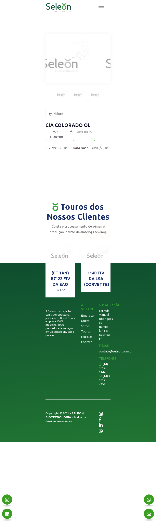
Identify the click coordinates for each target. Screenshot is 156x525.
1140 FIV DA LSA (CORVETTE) (96, 279)
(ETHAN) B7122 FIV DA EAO (60, 279)
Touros (86, 331)
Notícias (86, 336)
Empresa (87, 315)
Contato (86, 342)
